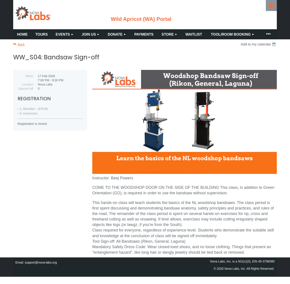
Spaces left (25, 88)
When (29, 76)
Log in (271, 5)
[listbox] (259, 44)
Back (21, 44)
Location (27, 84)
